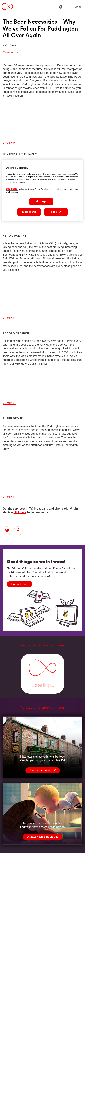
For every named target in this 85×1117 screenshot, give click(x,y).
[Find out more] (19, 584)
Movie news (10, 52)
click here (20, 512)
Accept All (56, 211)
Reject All (29, 211)
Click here (11, 188)
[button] (71, 4)
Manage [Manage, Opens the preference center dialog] (41, 201)
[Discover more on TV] (42, 770)
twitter (7, 530)
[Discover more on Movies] (42, 837)
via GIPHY (9, 142)
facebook (18, 530)
